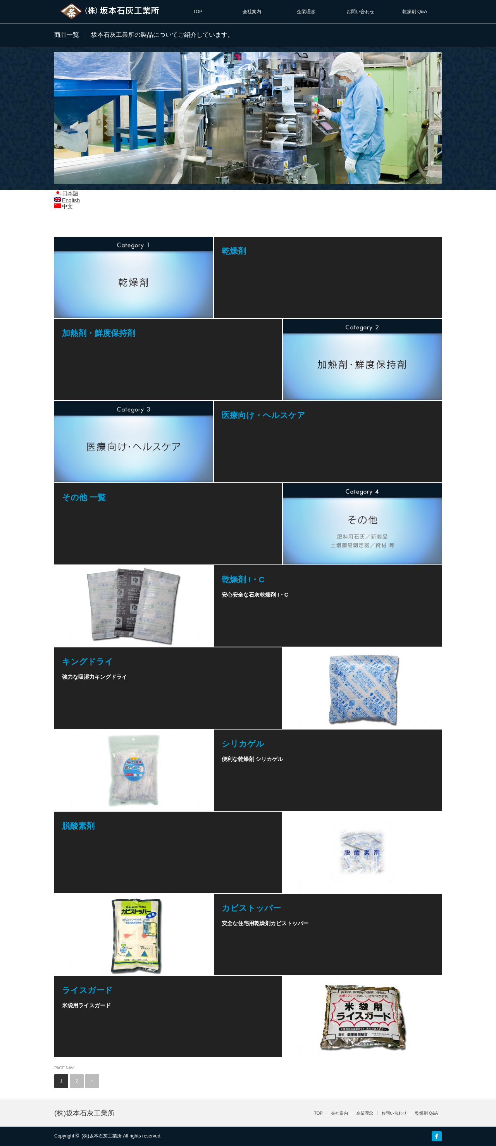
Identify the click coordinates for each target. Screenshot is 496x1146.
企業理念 (306, 11)
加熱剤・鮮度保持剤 (98, 333)
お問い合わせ (360, 11)
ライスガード (87, 990)
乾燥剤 (234, 250)
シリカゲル (243, 743)
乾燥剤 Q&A (414, 11)
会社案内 (252, 11)
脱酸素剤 (78, 825)
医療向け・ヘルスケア (263, 415)
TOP (197, 11)
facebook (437, 1136)
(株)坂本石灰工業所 (84, 1113)
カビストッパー (251, 907)
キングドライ (87, 661)
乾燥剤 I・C (243, 579)
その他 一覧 (84, 497)
